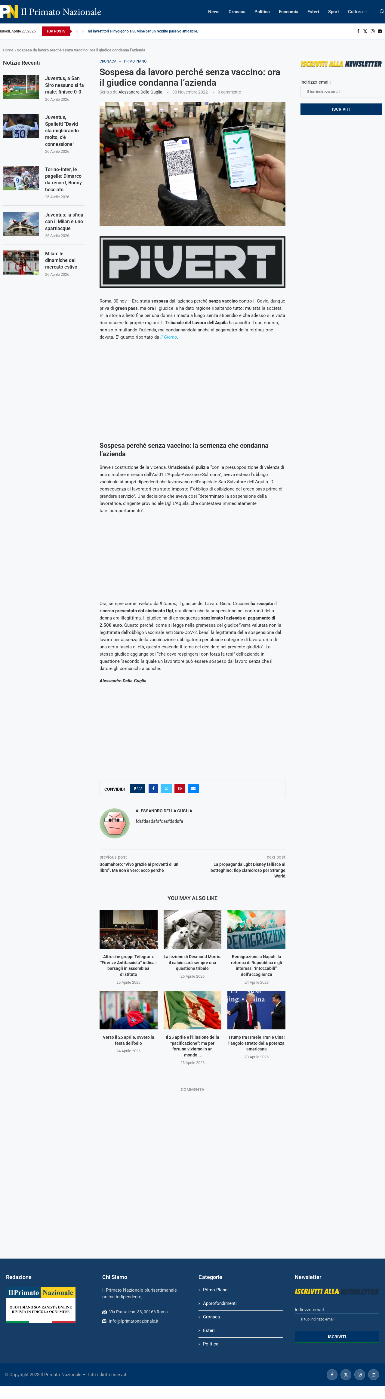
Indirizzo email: (341, 88)
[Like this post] (139, 788)
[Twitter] (365, 31)
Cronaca (237, 11)
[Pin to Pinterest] (179, 788)
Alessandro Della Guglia (140, 92)
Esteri (313, 11)
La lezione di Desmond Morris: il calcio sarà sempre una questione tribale (192, 962)
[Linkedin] (380, 31)
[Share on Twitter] (166, 788)
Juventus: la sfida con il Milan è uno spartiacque (64, 221)
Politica (262, 11)
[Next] (83, 31)
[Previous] (77, 31)
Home (8, 50)
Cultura (355, 11)
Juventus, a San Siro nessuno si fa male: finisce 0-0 (64, 85)
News (214, 11)
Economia (288, 11)
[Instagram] (373, 31)
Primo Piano (215, 1290)
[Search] (382, 11)
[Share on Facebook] (153, 788)
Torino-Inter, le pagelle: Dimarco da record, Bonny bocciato (63, 179)
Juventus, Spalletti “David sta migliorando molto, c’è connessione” (62, 130)
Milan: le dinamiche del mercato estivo (61, 260)
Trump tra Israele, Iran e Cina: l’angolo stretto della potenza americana (256, 1043)
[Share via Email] (193, 788)
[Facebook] (358, 31)
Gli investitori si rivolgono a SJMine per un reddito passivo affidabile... (144, 31)
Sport (333, 11)
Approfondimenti (220, 1303)
